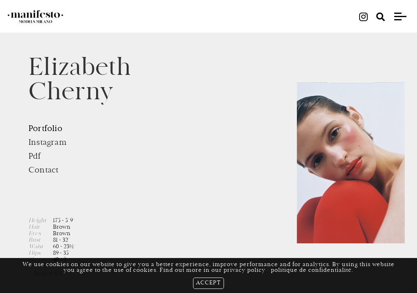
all (208, 16)
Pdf (35, 156)
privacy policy (245, 270)
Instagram (48, 143)
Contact (43, 170)
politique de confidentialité (311, 270)
